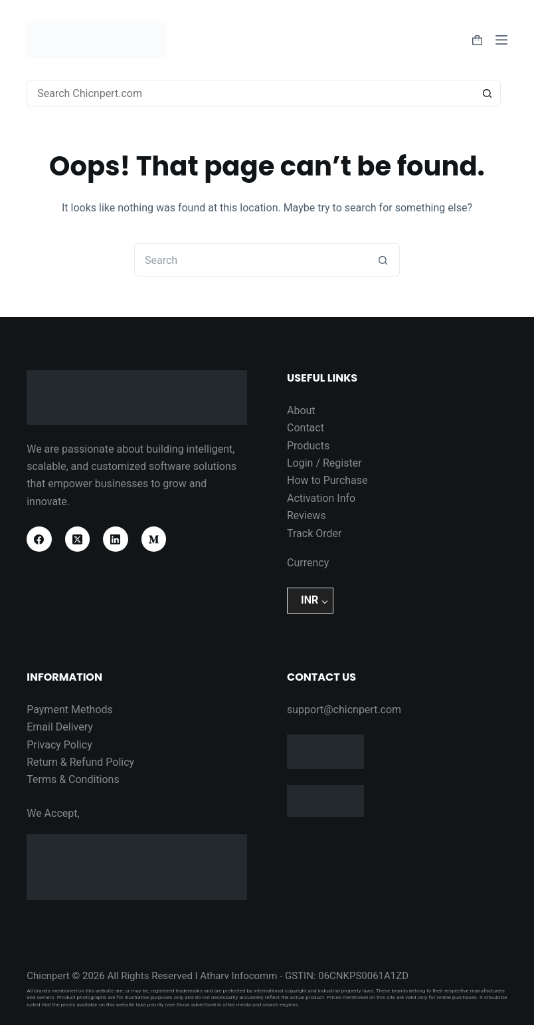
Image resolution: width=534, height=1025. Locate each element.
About (301, 410)
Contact (305, 427)
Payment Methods (70, 709)
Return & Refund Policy (80, 762)
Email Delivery (60, 727)
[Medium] (154, 539)
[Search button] (487, 93)
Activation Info (321, 498)
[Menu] (501, 40)
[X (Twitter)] (77, 539)
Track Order (314, 533)
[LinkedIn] (115, 539)
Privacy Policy (59, 745)
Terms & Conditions (73, 779)
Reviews (306, 515)
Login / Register (324, 463)
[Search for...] (250, 93)
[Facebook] (39, 539)
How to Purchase (327, 480)
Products (308, 445)
